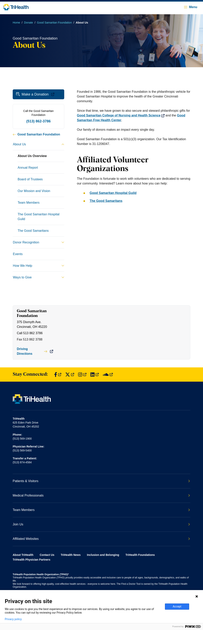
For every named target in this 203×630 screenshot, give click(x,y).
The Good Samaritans (106, 200)
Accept (177, 606)
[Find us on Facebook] (58, 375)
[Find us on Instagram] (82, 375)
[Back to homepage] (16, 7)
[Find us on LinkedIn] (94, 375)
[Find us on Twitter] (70, 375)
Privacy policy (13, 619)
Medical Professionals (101, 495)
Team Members (101, 510)
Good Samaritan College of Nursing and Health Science (121, 115)
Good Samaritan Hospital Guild (113, 193)
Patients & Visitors (101, 481)
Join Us (101, 524)
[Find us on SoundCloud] (107, 375)
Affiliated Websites (101, 538)
